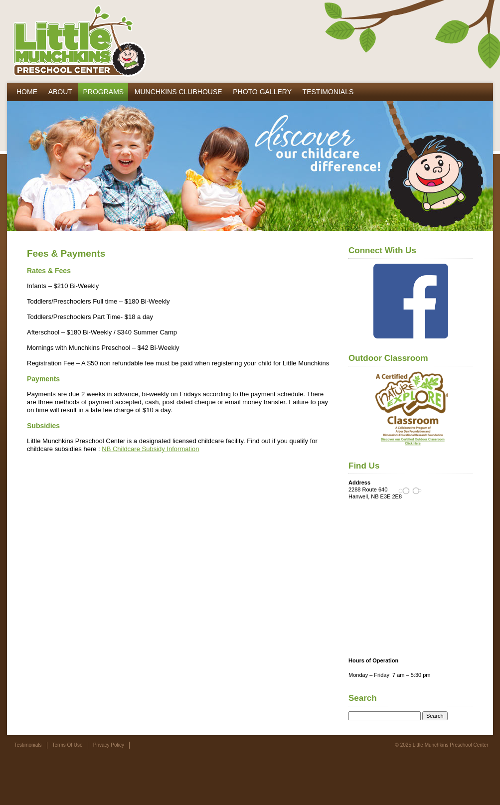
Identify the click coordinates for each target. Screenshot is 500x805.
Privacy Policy (108, 745)
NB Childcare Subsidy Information (150, 449)
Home (26, 92)
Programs (103, 92)
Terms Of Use (67, 745)
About (60, 92)
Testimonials (328, 92)
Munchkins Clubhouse (178, 92)
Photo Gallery (262, 92)
